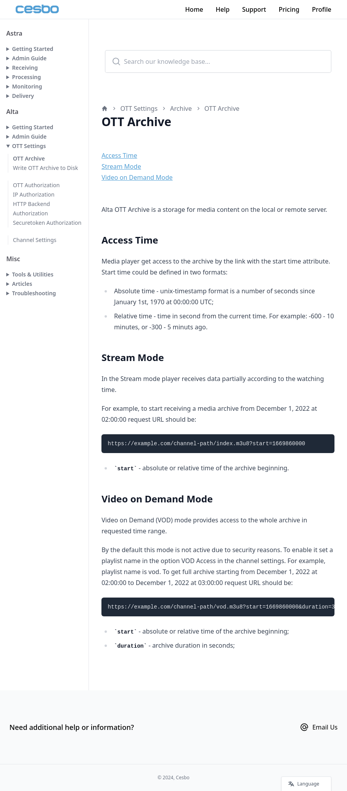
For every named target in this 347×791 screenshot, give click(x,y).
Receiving (25, 67)
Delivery (23, 95)
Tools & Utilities (33, 274)
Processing (26, 77)
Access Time (119, 155)
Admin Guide (29, 58)
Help (223, 9)
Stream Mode (121, 166)
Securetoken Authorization (47, 222)
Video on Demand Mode (137, 177)
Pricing (289, 9)
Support (254, 9)
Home (194, 9)
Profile (321, 9)
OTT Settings (29, 146)
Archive (181, 108)
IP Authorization (33, 194)
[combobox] (218, 61)
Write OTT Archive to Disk (45, 168)
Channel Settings (34, 240)
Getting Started (32, 48)
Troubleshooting (34, 293)
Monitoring (27, 86)
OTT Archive (29, 158)
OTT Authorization (36, 185)
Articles (22, 283)
